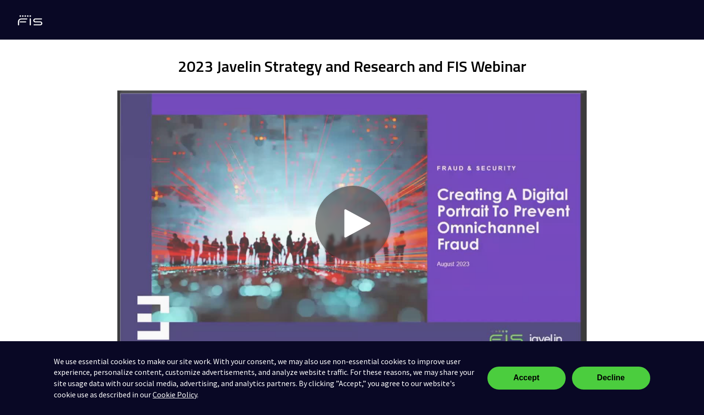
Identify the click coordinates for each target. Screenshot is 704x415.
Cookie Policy (175, 394)
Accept (526, 377)
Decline (611, 377)
